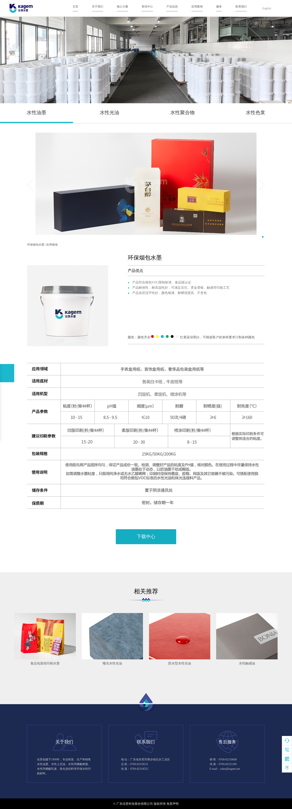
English (266, 8)
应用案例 (197, 6)
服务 (219, 6)
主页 (75, 6)
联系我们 (241, 6)
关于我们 (97, 6)
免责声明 (172, 803)
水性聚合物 (182, 112)
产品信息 (172, 6)
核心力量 (122, 6)
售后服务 (227, 741)
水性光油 (109, 112)
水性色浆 (255, 112)
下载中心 (146, 536)
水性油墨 (36, 112)
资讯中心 (147, 6)
